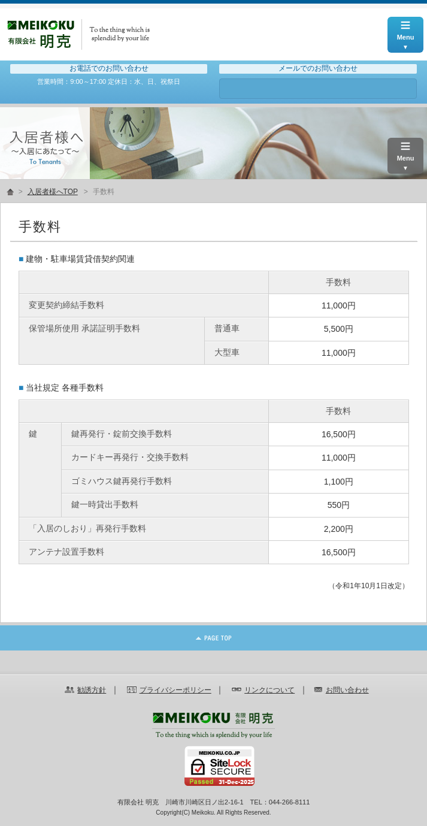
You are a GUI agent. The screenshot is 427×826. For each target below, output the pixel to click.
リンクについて (269, 690)
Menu (405, 29)
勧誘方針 (91, 690)
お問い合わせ (317, 88)
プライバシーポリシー (175, 690)
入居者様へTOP (53, 191)
